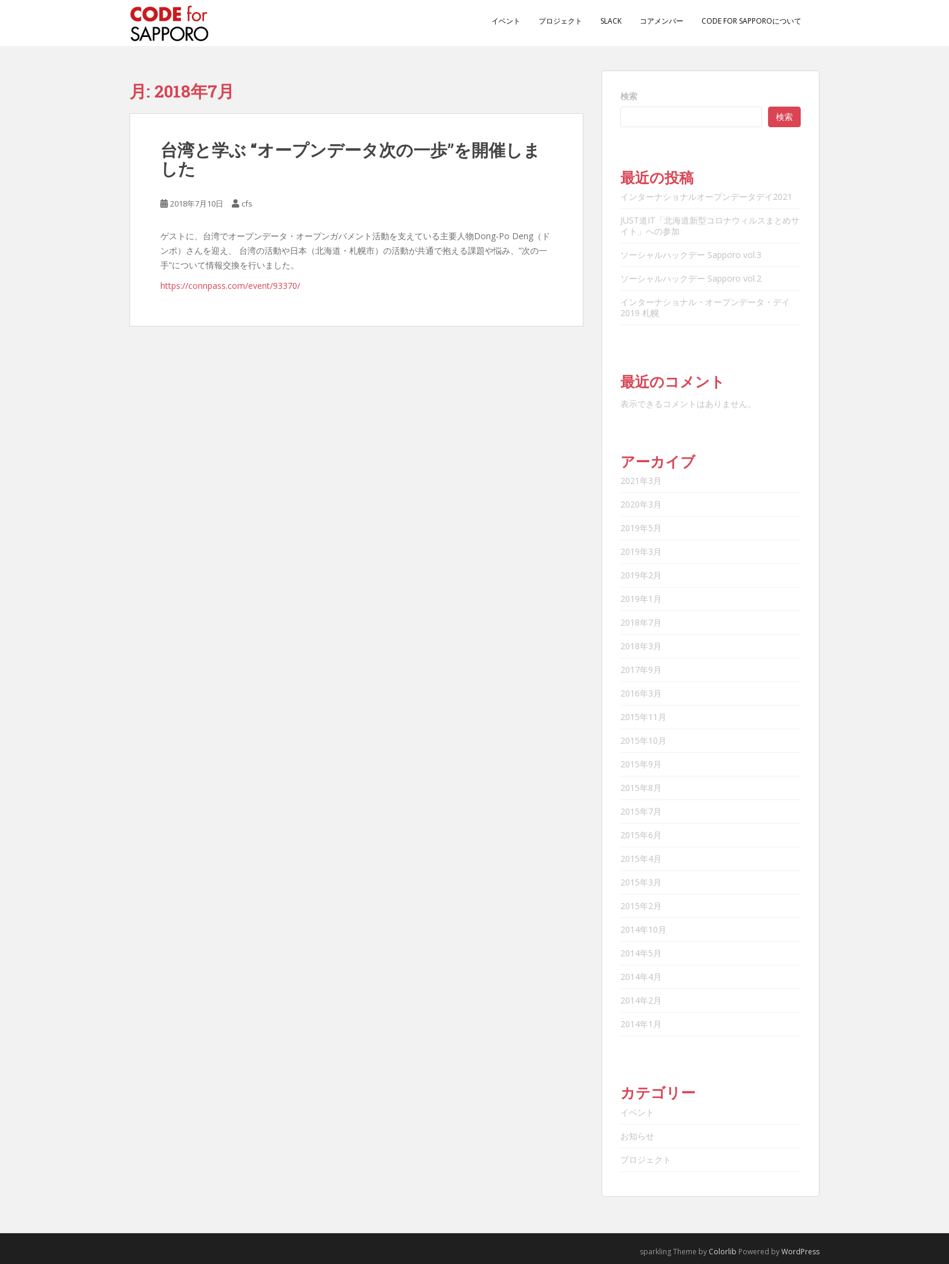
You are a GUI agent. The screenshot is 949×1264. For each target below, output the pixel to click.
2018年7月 (641, 622)
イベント (505, 21)
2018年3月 (641, 646)
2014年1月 (641, 1024)
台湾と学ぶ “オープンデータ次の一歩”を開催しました (350, 159)
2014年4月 (641, 976)
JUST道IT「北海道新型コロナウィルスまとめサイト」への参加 (710, 225)
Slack (611, 21)
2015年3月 (641, 882)
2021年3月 (641, 480)
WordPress (800, 1251)
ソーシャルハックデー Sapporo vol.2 (690, 278)
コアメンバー (661, 21)
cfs (246, 203)
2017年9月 (641, 669)
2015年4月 (641, 858)
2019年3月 (641, 551)
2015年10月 (643, 740)
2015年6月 (641, 835)
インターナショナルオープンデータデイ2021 (706, 196)
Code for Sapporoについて (751, 21)
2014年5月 (641, 953)
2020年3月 (641, 504)
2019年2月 (641, 575)
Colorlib (723, 1251)
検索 (628, 96)
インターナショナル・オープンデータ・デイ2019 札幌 (705, 307)
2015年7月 (641, 811)
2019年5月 (641, 528)
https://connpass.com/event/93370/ (230, 285)
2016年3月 (641, 693)
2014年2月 (641, 1000)
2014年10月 (643, 929)
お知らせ (637, 1136)
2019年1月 (641, 598)
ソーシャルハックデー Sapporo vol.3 (690, 254)
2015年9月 (641, 764)
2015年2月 (641, 906)
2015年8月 (641, 787)
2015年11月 (643, 717)
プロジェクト (560, 21)
